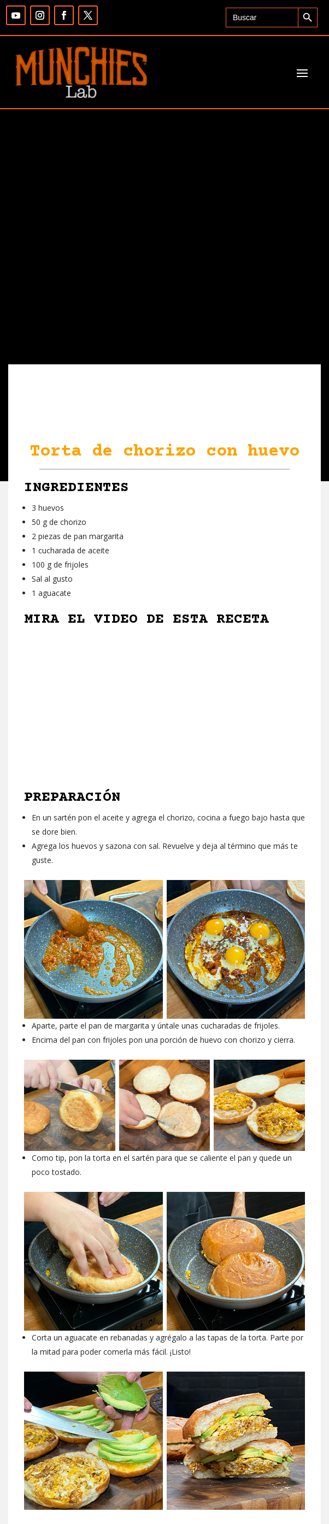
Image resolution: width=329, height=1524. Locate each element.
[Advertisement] (164, 282)
